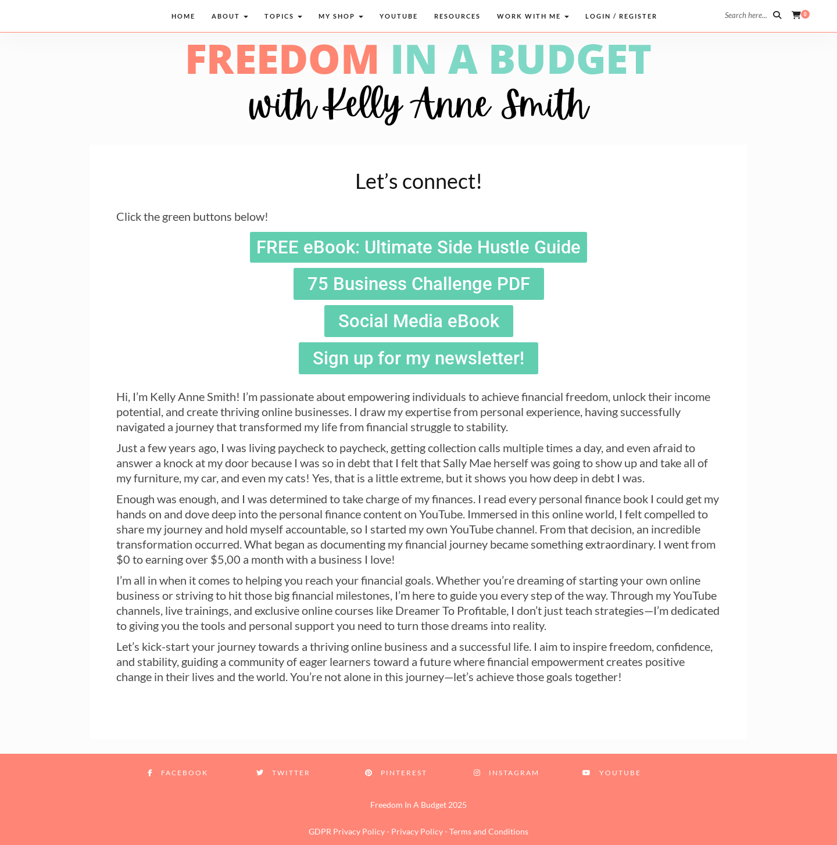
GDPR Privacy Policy (347, 831)
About (230, 16)
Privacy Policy (417, 831)
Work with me (533, 16)
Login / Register (621, 16)
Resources (457, 16)
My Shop (341, 16)
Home (183, 16)
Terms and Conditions (488, 831)
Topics (283, 16)
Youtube (399, 16)
